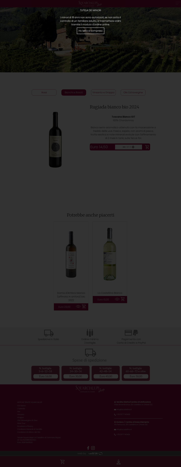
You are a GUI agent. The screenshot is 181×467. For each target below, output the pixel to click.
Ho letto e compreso (91, 30)
